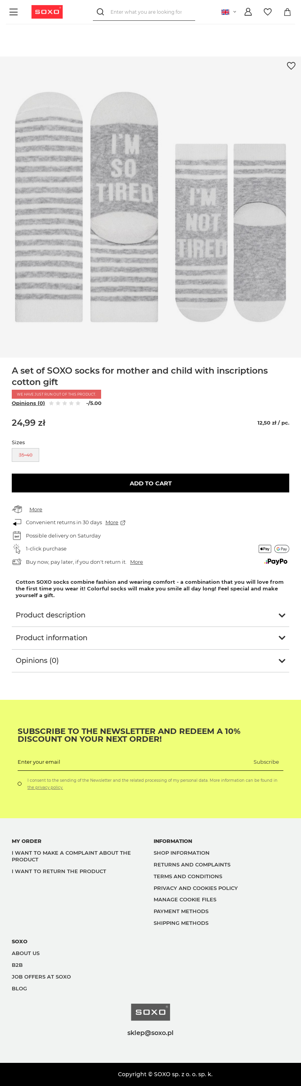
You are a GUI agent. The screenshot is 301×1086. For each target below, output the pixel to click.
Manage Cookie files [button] (185, 899)
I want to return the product (59, 871)
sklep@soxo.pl (150, 1033)
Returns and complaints (192, 864)
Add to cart (151, 483)
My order (27, 841)
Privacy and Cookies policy (196, 888)
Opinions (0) (28, 403)
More (35, 509)
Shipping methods (181, 923)
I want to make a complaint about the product (71, 856)
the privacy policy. (45, 787)
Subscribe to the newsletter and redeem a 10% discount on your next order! (129, 735)
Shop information (182, 853)
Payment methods (181, 911)
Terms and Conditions (188, 876)
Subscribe (266, 762)
